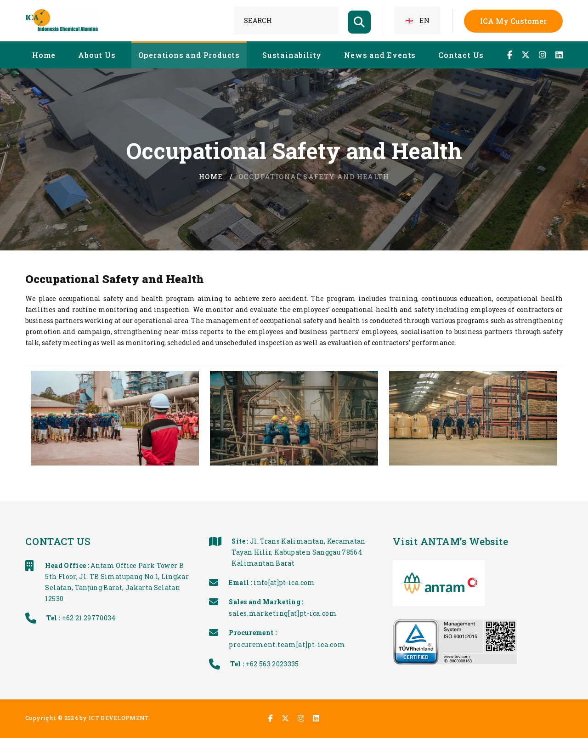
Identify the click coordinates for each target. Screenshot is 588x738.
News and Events (380, 55)
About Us (96, 55)
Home (44, 55)
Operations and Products (189, 55)
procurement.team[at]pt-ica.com (324, 644)
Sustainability (292, 55)
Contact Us (461, 55)
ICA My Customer (513, 21)
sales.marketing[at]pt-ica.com (320, 613)
